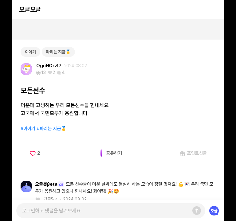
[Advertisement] (118, 29)
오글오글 (30, 9)
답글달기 (51, 199)
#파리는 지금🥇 (52, 128)
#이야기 (28, 128)
